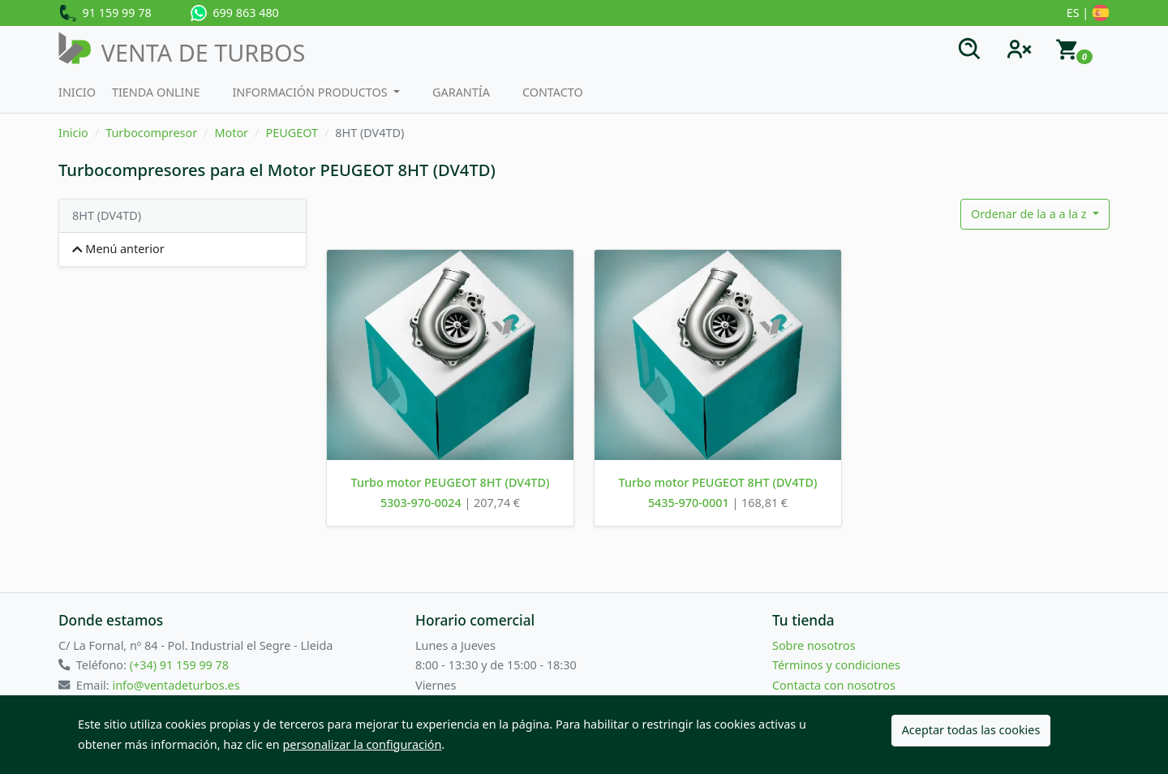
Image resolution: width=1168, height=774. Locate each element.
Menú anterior (118, 248)
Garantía (461, 92)
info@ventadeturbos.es (175, 685)
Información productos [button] (311, 92)
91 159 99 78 (105, 14)
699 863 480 (235, 13)
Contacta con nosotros (833, 685)
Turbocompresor (151, 132)
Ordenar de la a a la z (1030, 213)
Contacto (552, 92)
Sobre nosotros (814, 645)
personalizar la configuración (362, 744)
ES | (1088, 14)
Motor (231, 132)
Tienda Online (156, 92)
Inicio (77, 92)
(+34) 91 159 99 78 (179, 665)
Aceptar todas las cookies (971, 729)
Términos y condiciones (836, 665)
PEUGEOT (291, 132)
